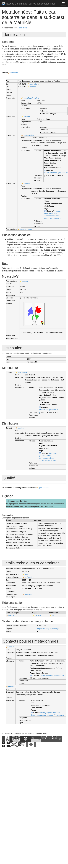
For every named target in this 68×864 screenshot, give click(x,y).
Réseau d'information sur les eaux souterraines (28, 4)
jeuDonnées (44, 488)
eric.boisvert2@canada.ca (49, 410)
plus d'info (23, 28)
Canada (38, 615)
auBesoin (28, 594)
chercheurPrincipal (31, 98)
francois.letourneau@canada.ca (56, 173)
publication (34, 84)
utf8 (26, 574)
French (11, 615)
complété (14, 73)
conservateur (29, 135)
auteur (11, 647)
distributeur (22, 372)
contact (27, 183)
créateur (27, 116)
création (33, 87)
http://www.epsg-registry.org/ (48, 629)
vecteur (25, 281)
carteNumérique (26, 229)
